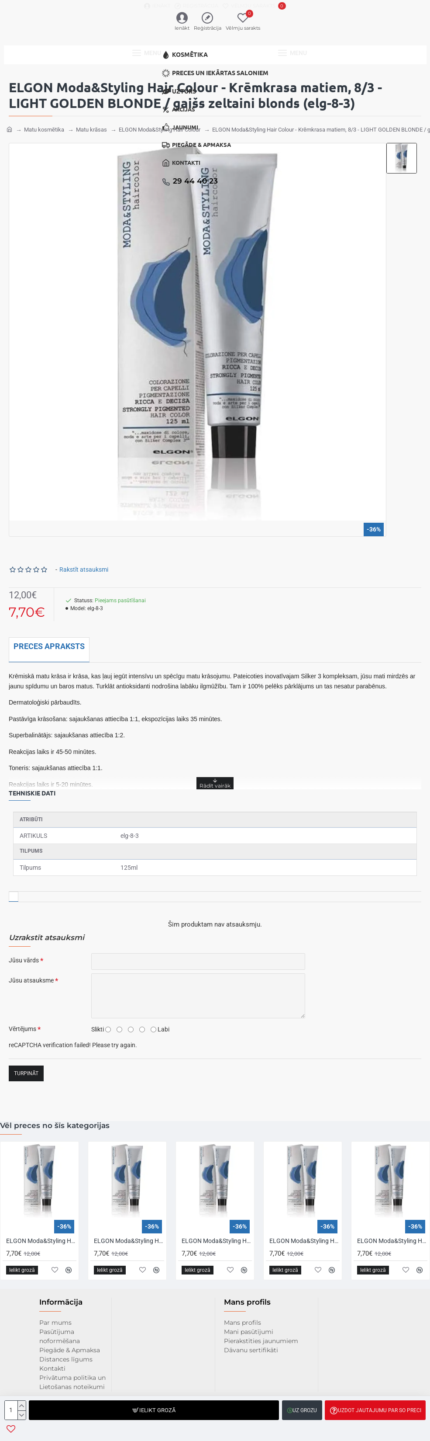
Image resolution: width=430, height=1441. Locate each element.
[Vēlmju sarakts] (254, 6)
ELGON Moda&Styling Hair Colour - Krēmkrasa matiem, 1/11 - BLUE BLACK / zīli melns (217, 1240)
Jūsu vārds (24, 956)
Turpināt (26, 1069)
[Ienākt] (157, 6)
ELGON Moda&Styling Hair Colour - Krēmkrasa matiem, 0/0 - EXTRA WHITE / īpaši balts (41, 1240)
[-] (21, 1415)
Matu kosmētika (44, 125)
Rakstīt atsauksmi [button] (83, 565)
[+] (21, 1405)
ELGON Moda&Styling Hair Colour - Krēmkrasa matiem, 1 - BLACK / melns (129, 1240)
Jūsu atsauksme (31, 976)
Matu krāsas (91, 125)
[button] (154, 1410)
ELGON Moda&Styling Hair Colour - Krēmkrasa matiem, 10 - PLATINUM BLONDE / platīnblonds (304, 1240)
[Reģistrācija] (196, 6)
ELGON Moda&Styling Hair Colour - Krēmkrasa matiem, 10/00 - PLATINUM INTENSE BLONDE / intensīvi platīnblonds (392, 1240)
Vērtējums (22, 1024)
